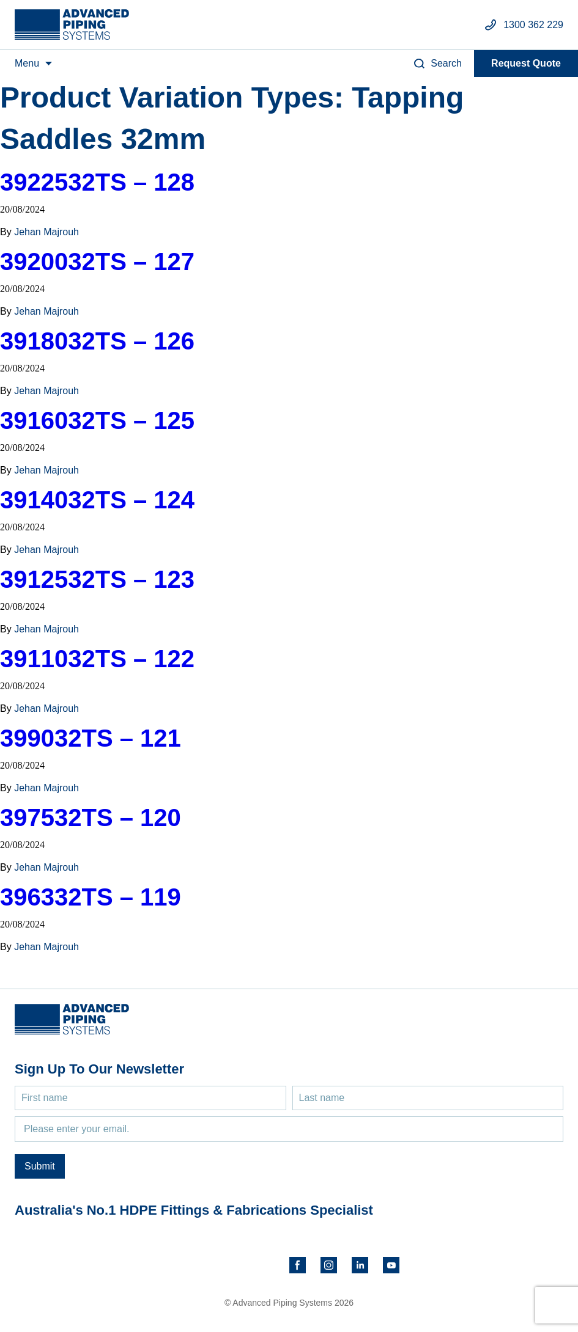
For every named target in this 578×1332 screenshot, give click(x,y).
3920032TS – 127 (97, 261)
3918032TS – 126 (97, 341)
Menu (27, 63)
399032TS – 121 (90, 738)
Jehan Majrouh (46, 232)
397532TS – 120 (90, 817)
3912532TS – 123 (97, 579)
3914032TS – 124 (97, 499)
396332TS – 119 (90, 897)
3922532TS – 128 (97, 182)
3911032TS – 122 (97, 658)
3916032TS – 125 (97, 420)
